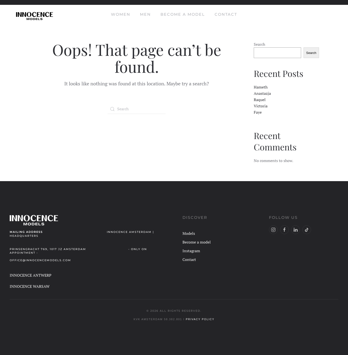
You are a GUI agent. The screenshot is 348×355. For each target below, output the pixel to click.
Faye (258, 112)
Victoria (261, 106)
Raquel (260, 99)
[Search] (137, 109)
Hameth (261, 87)
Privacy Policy (200, 319)
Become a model (182, 14)
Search (259, 44)
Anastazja (262, 93)
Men (145, 14)
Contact (226, 14)
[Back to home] (34, 14)
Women (120, 14)
